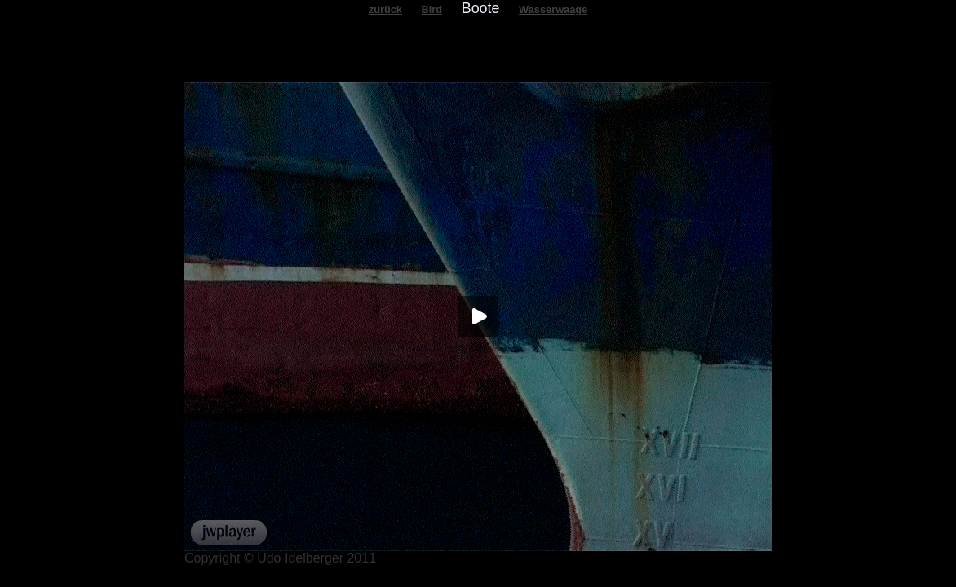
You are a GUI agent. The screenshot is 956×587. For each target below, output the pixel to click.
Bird (432, 9)
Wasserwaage (553, 9)
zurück (385, 9)
